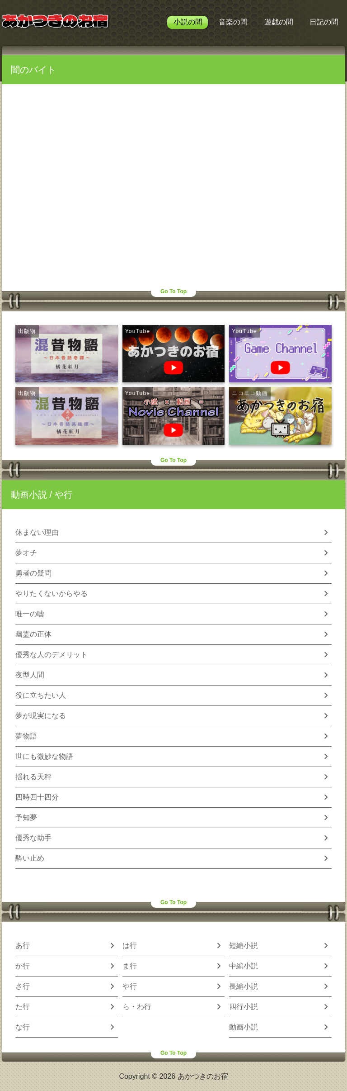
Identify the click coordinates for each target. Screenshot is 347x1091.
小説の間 (188, 22)
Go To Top (173, 291)
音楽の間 (233, 22)
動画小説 (29, 495)
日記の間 (323, 22)
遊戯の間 (278, 22)
